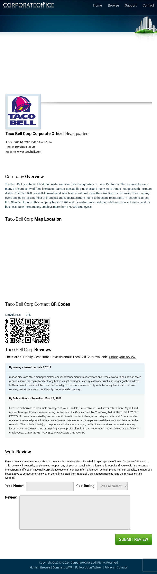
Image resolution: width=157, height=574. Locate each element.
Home (97, 5)
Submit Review (133, 539)
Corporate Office (28, 8)
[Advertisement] (78, 63)
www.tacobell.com (29, 151)
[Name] (50, 486)
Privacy (109, 567)
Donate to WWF (62, 567)
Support (131, 5)
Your (14, 486)
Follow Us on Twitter (88, 567)
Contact (148, 5)
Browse (113, 5)
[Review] (74, 512)
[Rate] (113, 486)
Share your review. (122, 357)
